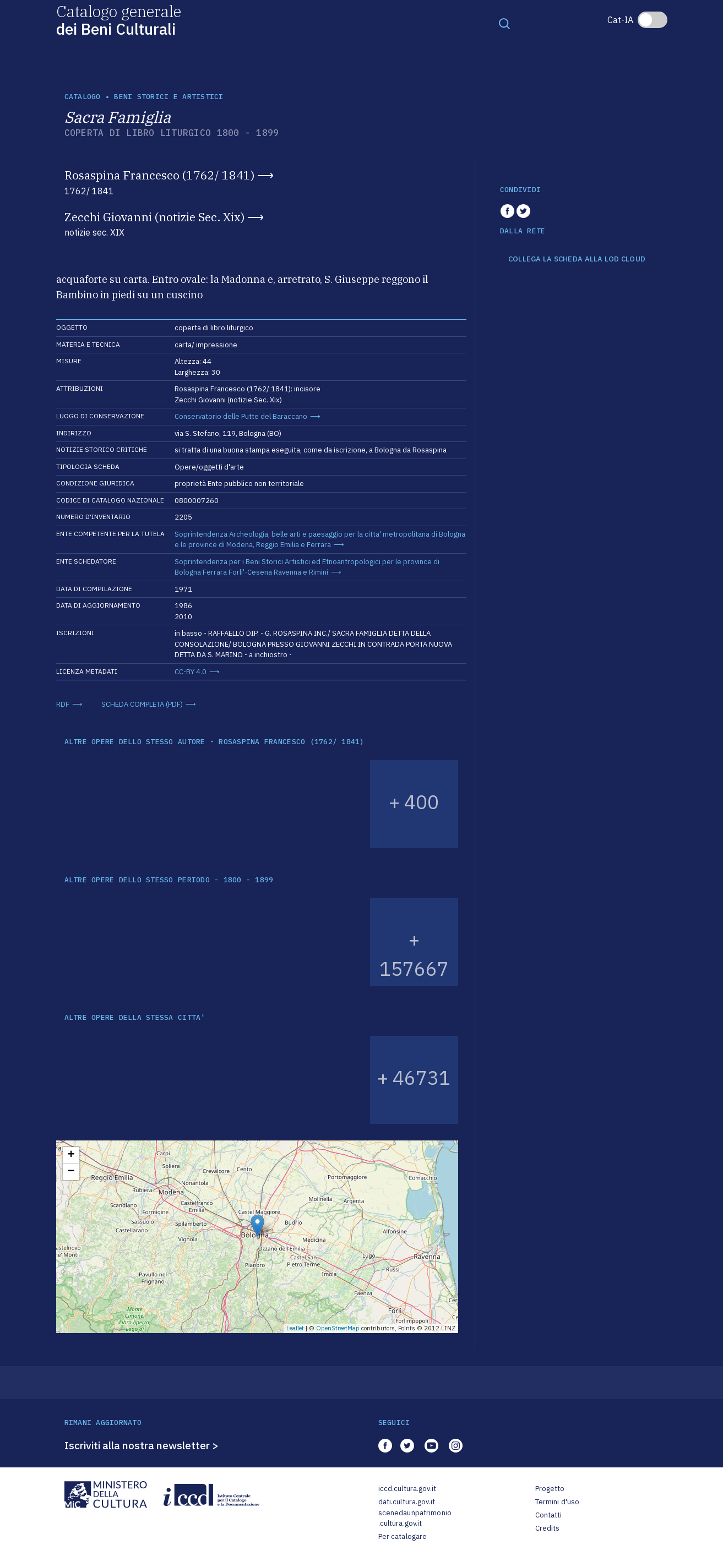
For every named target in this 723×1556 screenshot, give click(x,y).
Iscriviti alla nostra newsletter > (141, 1445)
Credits (547, 1528)
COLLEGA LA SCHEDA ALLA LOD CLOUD (576, 259)
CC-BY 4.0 (190, 671)
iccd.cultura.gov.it (407, 1488)
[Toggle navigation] (504, 23)
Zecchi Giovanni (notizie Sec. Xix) (154, 217)
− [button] (70, 1172)
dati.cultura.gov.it (406, 1501)
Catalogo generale (118, 19)
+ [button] (70, 1155)
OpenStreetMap (338, 1328)
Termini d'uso (557, 1501)
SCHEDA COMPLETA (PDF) (142, 704)
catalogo (82, 96)
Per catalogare (402, 1536)
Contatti (548, 1515)
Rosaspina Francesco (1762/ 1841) (159, 175)
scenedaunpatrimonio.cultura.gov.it (415, 1518)
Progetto (550, 1488)
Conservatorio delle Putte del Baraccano (241, 416)
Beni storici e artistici (168, 96)
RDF (62, 704)
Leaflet (295, 1328)
